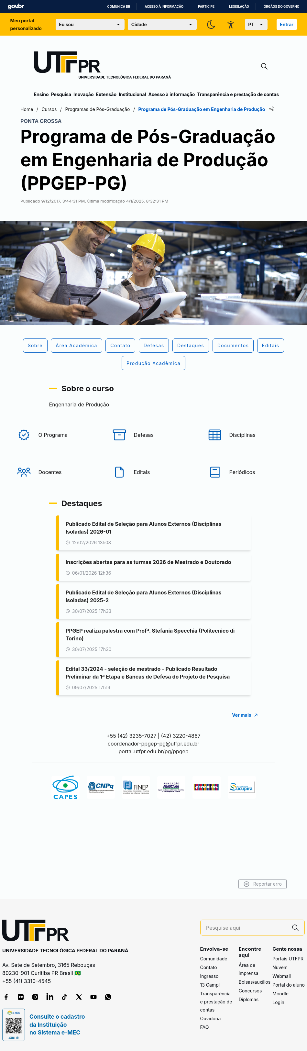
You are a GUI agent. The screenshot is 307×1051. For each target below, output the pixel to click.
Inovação (83, 94)
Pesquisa (61, 94)
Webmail (281, 976)
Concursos (250, 990)
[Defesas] (154, 445)
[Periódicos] (249, 482)
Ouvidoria (210, 1018)
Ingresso (209, 976)
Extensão (106, 94)
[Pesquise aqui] (246, 927)
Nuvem (280, 967)
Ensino (41, 94)
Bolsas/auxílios (254, 982)
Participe (206, 6)
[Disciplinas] (249, 445)
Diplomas (248, 999)
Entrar (286, 24)
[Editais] (154, 482)
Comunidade (213, 958)
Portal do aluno (288, 985)
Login (278, 1002)
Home (40, 109)
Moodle (280, 993)
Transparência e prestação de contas (238, 94)
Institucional (132, 94)
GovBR (16, 7)
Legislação (239, 6)
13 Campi (210, 985)
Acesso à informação (164, 6)
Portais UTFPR (287, 958)
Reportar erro (249, 884)
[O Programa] (58, 445)
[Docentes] (58, 482)
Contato (208, 967)
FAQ (204, 1027)
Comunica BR (118, 6)
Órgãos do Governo (281, 6)
